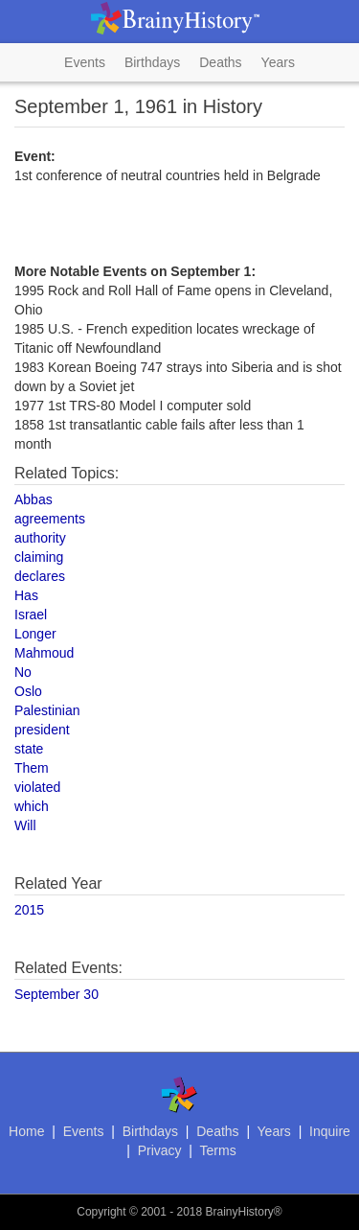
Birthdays (152, 62)
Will (25, 825)
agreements (49, 518)
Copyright (101, 1211)
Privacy (160, 1150)
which (31, 806)
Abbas (33, 499)
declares (39, 576)
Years (278, 62)
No (23, 672)
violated (37, 787)
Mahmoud (44, 653)
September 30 (56, 994)
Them (31, 768)
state (28, 748)
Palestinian (47, 710)
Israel (30, 614)
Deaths (220, 62)
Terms (218, 1150)
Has (26, 595)
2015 (29, 909)
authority (40, 537)
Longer (35, 633)
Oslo (28, 691)
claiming (38, 557)
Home (26, 1131)
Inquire (329, 1131)
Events (84, 62)
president (42, 729)
